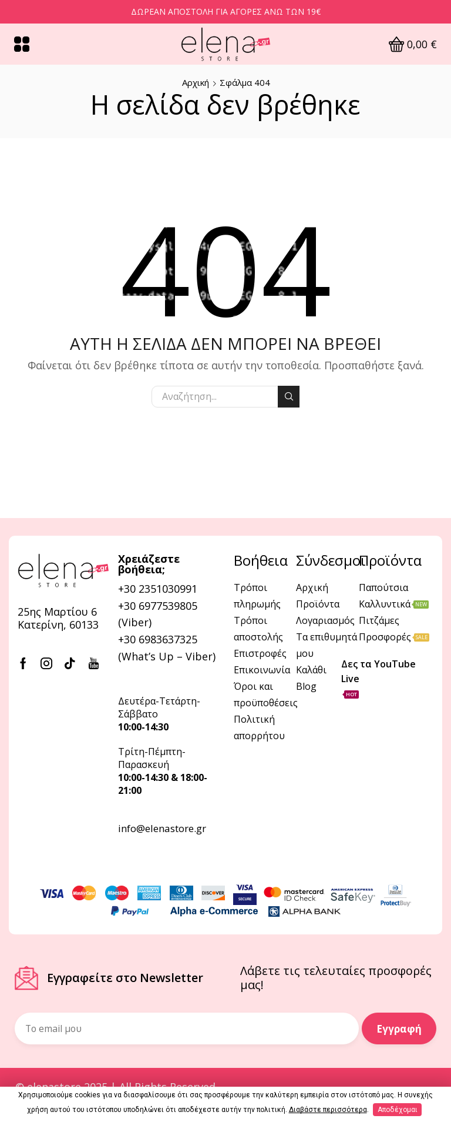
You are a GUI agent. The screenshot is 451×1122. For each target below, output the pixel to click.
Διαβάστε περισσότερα (328, 1110)
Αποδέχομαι (398, 1110)
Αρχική (195, 82)
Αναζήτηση (288, 396)
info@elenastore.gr (162, 828)
